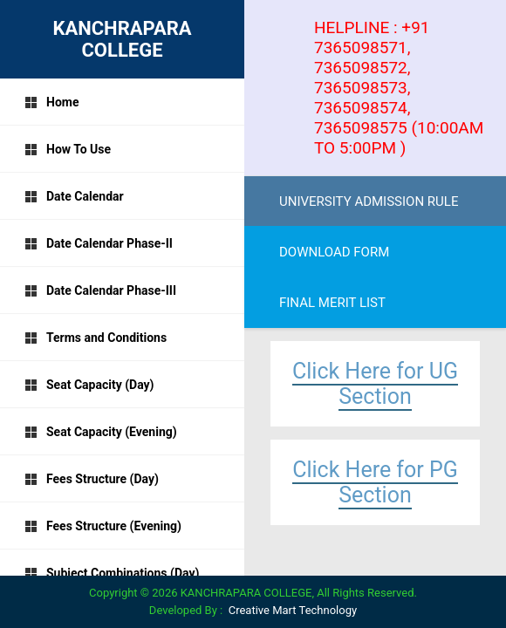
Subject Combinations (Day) (111, 573)
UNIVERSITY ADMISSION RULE (368, 201)
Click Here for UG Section (375, 383)
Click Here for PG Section (375, 482)
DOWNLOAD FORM (334, 252)
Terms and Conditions (95, 338)
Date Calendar (74, 196)
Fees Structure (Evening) (102, 526)
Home (51, 102)
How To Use (67, 149)
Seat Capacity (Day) (89, 385)
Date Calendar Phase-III (100, 290)
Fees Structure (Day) (91, 479)
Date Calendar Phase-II (98, 243)
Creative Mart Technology (293, 610)
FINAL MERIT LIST (332, 303)
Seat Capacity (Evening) (100, 432)
